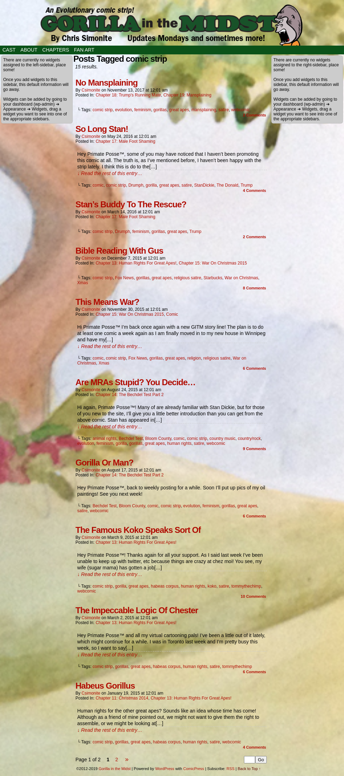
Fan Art (84, 50)
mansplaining (203, 109)
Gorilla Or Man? (104, 462)
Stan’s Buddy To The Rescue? (130, 204)
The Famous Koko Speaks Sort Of (138, 530)
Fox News (124, 277)
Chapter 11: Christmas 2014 (121, 698)
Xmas (82, 282)
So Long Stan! (101, 129)
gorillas (160, 109)
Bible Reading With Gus (119, 250)
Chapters (55, 50)
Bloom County (158, 438)
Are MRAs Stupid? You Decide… (135, 382)
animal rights (105, 438)
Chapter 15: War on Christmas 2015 (213, 263)
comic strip (103, 109)
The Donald (227, 185)
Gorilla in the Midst (115, 769)
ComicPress (193, 769)
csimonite (90, 90)
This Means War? (107, 302)
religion (194, 358)
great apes (179, 109)
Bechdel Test (131, 438)
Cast (8, 50)
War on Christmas (241, 277)
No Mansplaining (106, 82)
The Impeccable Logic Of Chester (136, 610)
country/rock (249, 438)
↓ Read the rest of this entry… (109, 173)
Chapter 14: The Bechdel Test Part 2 (129, 394)
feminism (142, 109)
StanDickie (204, 185)
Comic (172, 314)
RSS (230, 769)
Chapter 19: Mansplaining (187, 95)
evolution (123, 109)
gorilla (151, 185)
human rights (179, 443)
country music (223, 438)
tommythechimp (246, 586)
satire (224, 109)
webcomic (240, 109)
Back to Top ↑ (249, 769)
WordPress (164, 769)
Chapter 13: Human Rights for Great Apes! (135, 263)
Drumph (136, 185)
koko (211, 586)
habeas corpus (165, 586)
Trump (246, 185)
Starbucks (213, 277)
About (28, 50)
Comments (254, 115)
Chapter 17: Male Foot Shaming (125, 141)
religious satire (187, 277)
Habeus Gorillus (105, 685)
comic (98, 185)
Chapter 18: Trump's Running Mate (128, 95)
